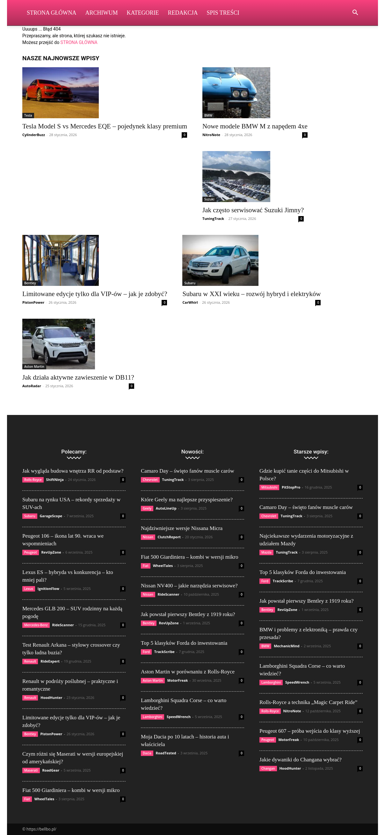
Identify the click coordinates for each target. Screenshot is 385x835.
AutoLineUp (166, 508)
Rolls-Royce (33, 479)
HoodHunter (51, 697)
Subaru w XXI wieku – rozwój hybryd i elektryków (251, 294)
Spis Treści (223, 13)
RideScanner (63, 624)
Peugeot (30, 552)
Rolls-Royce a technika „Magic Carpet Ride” (308, 702)
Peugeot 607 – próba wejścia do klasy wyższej (309, 731)
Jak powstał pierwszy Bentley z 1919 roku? (188, 614)
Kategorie (143, 13)
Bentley (30, 283)
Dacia (147, 753)
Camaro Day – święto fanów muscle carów (187, 471)
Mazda (266, 552)
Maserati (31, 770)
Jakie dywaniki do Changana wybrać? (300, 760)
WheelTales (44, 798)
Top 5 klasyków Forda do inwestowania (184, 643)
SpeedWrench (179, 716)
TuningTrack (213, 218)
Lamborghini (152, 717)
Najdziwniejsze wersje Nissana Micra (181, 528)
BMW (208, 115)
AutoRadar (31, 385)
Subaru (189, 283)
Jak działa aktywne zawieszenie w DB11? (78, 377)
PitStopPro (291, 487)
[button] (355, 13)
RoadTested (166, 753)
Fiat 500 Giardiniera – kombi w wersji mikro (71, 790)
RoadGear (50, 770)
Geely (147, 508)
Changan (268, 768)
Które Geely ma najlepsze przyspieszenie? (187, 500)
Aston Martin (34, 366)
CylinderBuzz (33, 134)
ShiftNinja (55, 479)
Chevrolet (150, 479)
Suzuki (209, 199)
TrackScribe (164, 651)
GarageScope (51, 515)
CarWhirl (190, 302)
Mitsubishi (269, 487)
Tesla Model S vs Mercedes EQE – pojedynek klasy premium (104, 126)
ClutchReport (169, 536)
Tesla (28, 115)
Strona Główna (51, 13)
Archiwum (101, 13)
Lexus (28, 588)
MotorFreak (177, 680)
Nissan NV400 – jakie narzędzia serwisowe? (189, 586)
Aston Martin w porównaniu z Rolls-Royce (188, 672)
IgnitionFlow (48, 588)
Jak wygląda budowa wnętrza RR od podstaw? (72, 471)
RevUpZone (51, 552)
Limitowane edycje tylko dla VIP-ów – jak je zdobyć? (94, 294)
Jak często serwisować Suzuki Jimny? (253, 210)
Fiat (27, 799)
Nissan (148, 537)
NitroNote (211, 134)
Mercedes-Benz (36, 625)
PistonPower (33, 302)
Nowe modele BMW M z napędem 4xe (255, 126)
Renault (30, 661)
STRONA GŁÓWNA (79, 42)
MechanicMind (287, 645)
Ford (146, 652)
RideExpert (50, 661)
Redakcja (183, 13)
